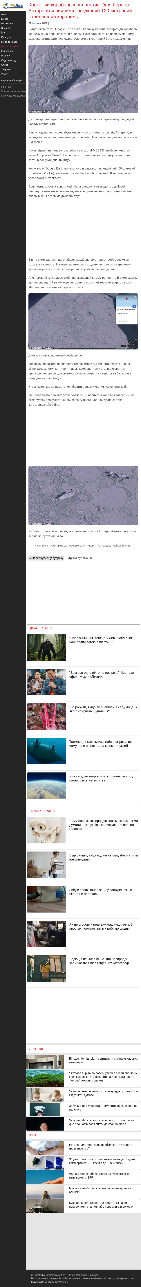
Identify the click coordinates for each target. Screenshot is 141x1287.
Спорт (4, 64)
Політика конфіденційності (17, 95)
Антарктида (59, 545)
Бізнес (4, 18)
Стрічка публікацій (79, 558)
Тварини (5, 69)
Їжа (3, 32)
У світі (4, 74)
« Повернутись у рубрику (46, 558)
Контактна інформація (14, 91)
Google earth (78, 545)
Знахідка (105, 545)
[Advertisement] (83, 228)
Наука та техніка (10, 46)
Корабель (43, 545)
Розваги (5, 55)
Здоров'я (6, 28)
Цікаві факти (122, 545)
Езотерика (7, 23)
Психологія (7, 51)
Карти (92, 545)
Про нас (6, 86)
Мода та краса (9, 41)
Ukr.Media (35, 142)
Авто (3, 14)
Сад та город (8, 60)
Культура (6, 37)
